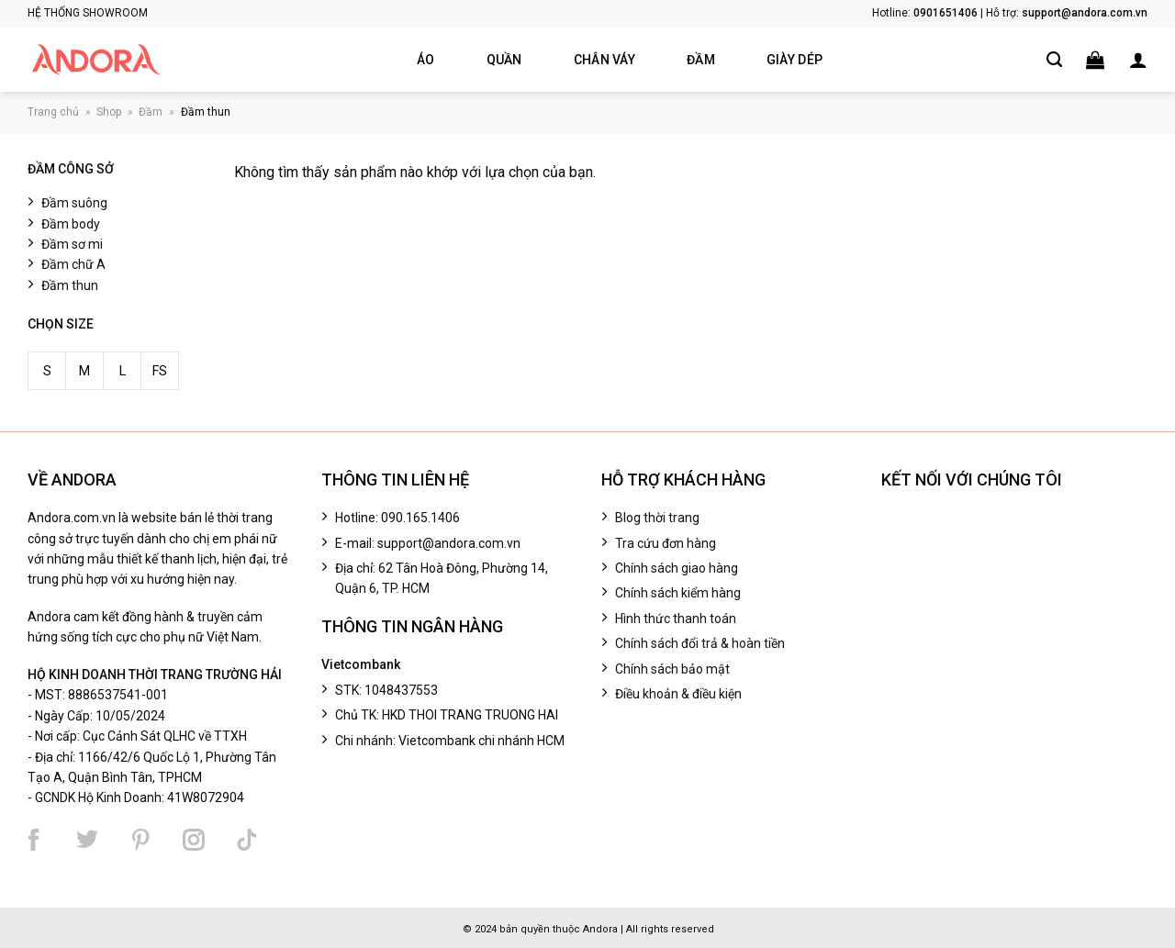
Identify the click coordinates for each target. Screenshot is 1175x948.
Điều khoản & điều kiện (678, 693)
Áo (426, 59)
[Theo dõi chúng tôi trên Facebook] (34, 840)
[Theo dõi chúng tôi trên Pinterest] (140, 840)
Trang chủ (53, 112)
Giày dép (794, 59)
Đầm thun (205, 112)
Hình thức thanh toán (675, 618)
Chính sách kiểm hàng (678, 593)
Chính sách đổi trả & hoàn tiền (700, 643)
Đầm (701, 59)
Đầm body (70, 224)
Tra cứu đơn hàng (665, 543)
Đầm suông (74, 203)
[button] (1095, 59)
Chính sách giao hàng (676, 568)
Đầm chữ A (73, 265)
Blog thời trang (657, 517)
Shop (108, 112)
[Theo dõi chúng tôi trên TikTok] (247, 840)
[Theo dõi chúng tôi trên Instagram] (194, 840)
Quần (504, 59)
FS (159, 371)
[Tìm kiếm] (1054, 59)
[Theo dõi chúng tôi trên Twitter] (87, 840)
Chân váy (604, 59)
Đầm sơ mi (72, 244)
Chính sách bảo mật (672, 669)
